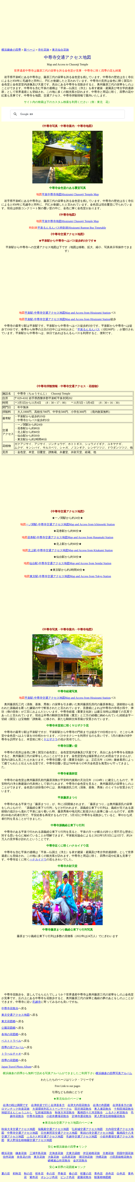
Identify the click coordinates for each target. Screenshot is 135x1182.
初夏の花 (85, 1173)
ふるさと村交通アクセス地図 (45, 1136)
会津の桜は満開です (15, 1105)
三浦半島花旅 (38, 1153)
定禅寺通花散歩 (81, 1116)
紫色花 (34, 1177)
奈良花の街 (24, 1156)
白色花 (121, 1173)
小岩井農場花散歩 (57, 1116)
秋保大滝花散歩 (65, 1112)
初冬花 (39, 1173)
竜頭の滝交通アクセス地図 (97, 1132)
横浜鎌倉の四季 (11, 49)
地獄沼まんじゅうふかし (16, 1112)
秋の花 (28, 1173)
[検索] (67, 114)
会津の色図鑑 (101, 1105)
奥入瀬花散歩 (102, 1108)
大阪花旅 (53, 1156)
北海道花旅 (56, 1153)
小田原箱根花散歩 (121, 1156)
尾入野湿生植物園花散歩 (109, 1116)
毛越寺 (36, 1001)
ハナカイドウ (38, 859)
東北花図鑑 (8, 1021)
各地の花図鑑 (9, 1034)
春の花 (73, 1173)
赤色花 (109, 1173)
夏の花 (5, 1173)
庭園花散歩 (84, 1177)
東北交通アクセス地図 (15, 1014)
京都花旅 (108, 1153)
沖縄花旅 (101, 1156)
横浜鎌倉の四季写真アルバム (114, 1073)
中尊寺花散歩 (9, 1008)
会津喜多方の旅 (122, 1105)
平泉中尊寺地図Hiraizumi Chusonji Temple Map (70, 194)
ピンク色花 (67, 1177)
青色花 (98, 1173)
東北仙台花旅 (60, 49)
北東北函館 (73, 1153)
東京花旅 (39, 1156)
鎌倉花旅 (21, 1153)
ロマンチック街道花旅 (15, 1108)
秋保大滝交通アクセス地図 (18, 1129)
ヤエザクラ (51, 739)
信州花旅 (8, 1156)
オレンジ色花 (49, 1177)
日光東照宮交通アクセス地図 (59, 1132)
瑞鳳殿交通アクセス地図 (53, 1129)
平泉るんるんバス (88, 329)
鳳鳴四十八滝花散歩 (90, 1112)
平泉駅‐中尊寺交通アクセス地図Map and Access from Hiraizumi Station (67, 312)
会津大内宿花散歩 (79, 1105)
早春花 (62, 1173)
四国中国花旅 (125, 1153)
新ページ (29, 49)
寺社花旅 (43, 49)
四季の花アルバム (12, 1047)
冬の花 (50, 1173)
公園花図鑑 (8, 1027)
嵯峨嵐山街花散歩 (59, 1160)
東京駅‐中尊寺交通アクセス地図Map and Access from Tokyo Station (70, 576)
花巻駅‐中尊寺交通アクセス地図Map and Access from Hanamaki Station (70, 537)
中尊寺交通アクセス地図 (22, 1132)
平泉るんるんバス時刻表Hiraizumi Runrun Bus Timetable (71, 227)
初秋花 (17, 1173)
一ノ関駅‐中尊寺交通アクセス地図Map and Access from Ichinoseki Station (70, 524)
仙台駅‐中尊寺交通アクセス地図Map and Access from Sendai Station (70, 563)
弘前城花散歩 (43, 1112)
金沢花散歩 (80, 1160)
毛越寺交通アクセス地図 (81, 1136)
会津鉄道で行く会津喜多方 (48, 1105)
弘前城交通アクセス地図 (87, 1129)
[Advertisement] (67, 23)
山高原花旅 (69, 1156)
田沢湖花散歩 (83, 1108)
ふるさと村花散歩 (116, 1112)
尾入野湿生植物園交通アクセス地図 (29, 1140)
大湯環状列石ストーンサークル (52, 1108)
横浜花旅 (7, 1153)
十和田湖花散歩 (124, 1108)
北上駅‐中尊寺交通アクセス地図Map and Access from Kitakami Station (70, 550)
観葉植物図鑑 (102, 1177)
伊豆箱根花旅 (91, 1153)
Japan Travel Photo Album (16, 1066)
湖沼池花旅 (86, 1156)
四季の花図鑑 (9, 1060)
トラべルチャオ (11, 1053)
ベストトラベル (11, 1040)
